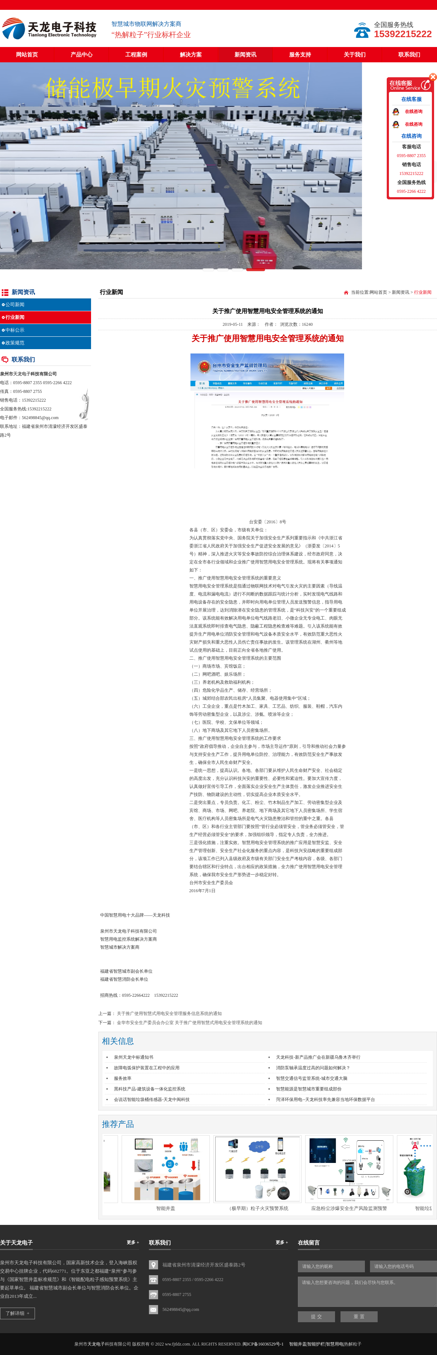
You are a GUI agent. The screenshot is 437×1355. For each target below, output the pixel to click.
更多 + (133, 1242)
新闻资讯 (245, 55)
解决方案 (191, 55)
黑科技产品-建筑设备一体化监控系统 (149, 1089)
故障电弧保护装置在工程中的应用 (147, 1067)
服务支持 (300, 55)
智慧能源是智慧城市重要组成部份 (309, 1089)
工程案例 (136, 55)
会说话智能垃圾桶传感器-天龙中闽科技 (152, 1099)
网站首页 (27, 55)
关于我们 (355, 55)
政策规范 (14, 342)
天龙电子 (22, 373)
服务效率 (122, 1078)
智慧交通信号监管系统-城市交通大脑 (311, 1078)
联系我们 (409, 55)
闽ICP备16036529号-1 (263, 1344)
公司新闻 (14, 304)
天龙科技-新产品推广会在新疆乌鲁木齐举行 (318, 1057)
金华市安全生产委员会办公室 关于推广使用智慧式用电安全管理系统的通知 (189, 1022)
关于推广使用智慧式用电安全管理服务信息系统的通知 (169, 1013)
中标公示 (14, 330)
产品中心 (81, 55)
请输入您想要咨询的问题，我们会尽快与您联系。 (367, 1292)
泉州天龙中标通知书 (133, 1057)
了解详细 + (17, 1313)
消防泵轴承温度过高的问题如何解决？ (313, 1067)
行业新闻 (14, 317)
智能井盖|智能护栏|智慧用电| (316, 1344)
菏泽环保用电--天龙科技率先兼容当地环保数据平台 (325, 1099)
